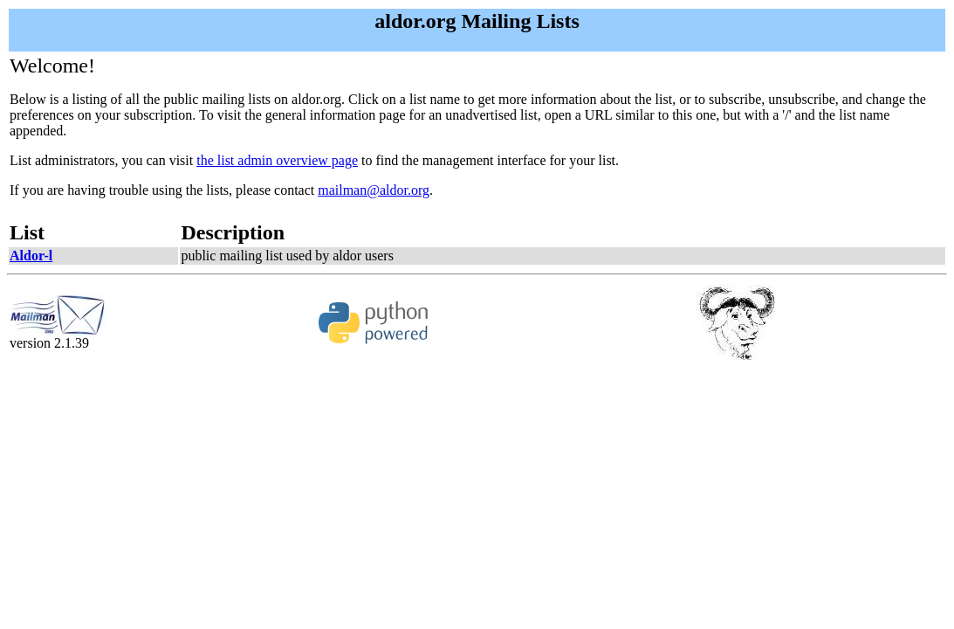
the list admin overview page (277, 160)
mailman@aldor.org (373, 190)
